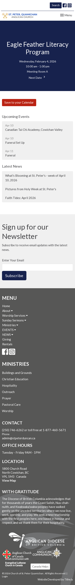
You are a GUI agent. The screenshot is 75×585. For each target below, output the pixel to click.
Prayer (6, 398)
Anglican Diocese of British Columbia (38, 541)
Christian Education (15, 379)
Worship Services (15, 315)
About (7, 310)
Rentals (7, 344)
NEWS (7, 334)
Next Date (37, 77)
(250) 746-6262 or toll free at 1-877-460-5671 (34, 430)
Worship (7, 411)
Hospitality (9, 385)
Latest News (12, 166)
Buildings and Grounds (17, 372)
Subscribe (14, 275)
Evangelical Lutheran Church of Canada (15, 562)
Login (5, 576)
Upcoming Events (15, 116)
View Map (9, 480)
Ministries (10, 325)
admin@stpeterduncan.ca (18, 438)
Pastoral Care (11, 404)
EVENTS (9, 330)
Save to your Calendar (19, 102)
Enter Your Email (13, 260)
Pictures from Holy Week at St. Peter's (30, 189)
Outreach (8, 392)
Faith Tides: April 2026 (20, 198)
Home (6, 306)
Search (56, 5)
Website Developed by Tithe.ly (55, 579)
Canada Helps (40, 566)
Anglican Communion (47, 553)
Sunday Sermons (14, 320)
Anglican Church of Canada (17, 554)
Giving (6, 339)
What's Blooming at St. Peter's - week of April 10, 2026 (35, 178)
